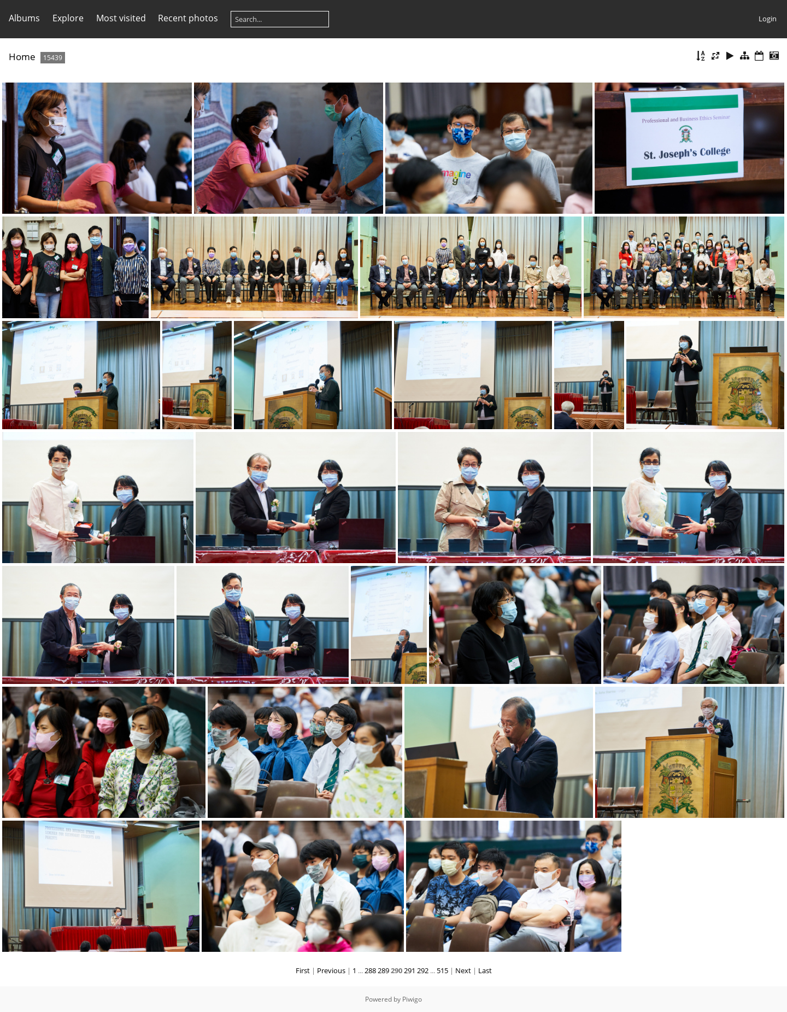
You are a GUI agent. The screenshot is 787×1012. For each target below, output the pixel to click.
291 (409, 970)
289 (383, 970)
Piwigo (412, 999)
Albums (24, 18)
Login (768, 19)
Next (463, 970)
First (303, 970)
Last (485, 970)
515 (442, 970)
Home (22, 56)
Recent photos (188, 18)
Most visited (121, 18)
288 (370, 970)
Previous (331, 970)
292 (422, 970)
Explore (68, 18)
